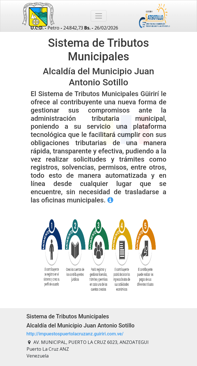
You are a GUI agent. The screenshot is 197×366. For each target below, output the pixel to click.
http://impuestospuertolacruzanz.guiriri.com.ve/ (75, 334)
